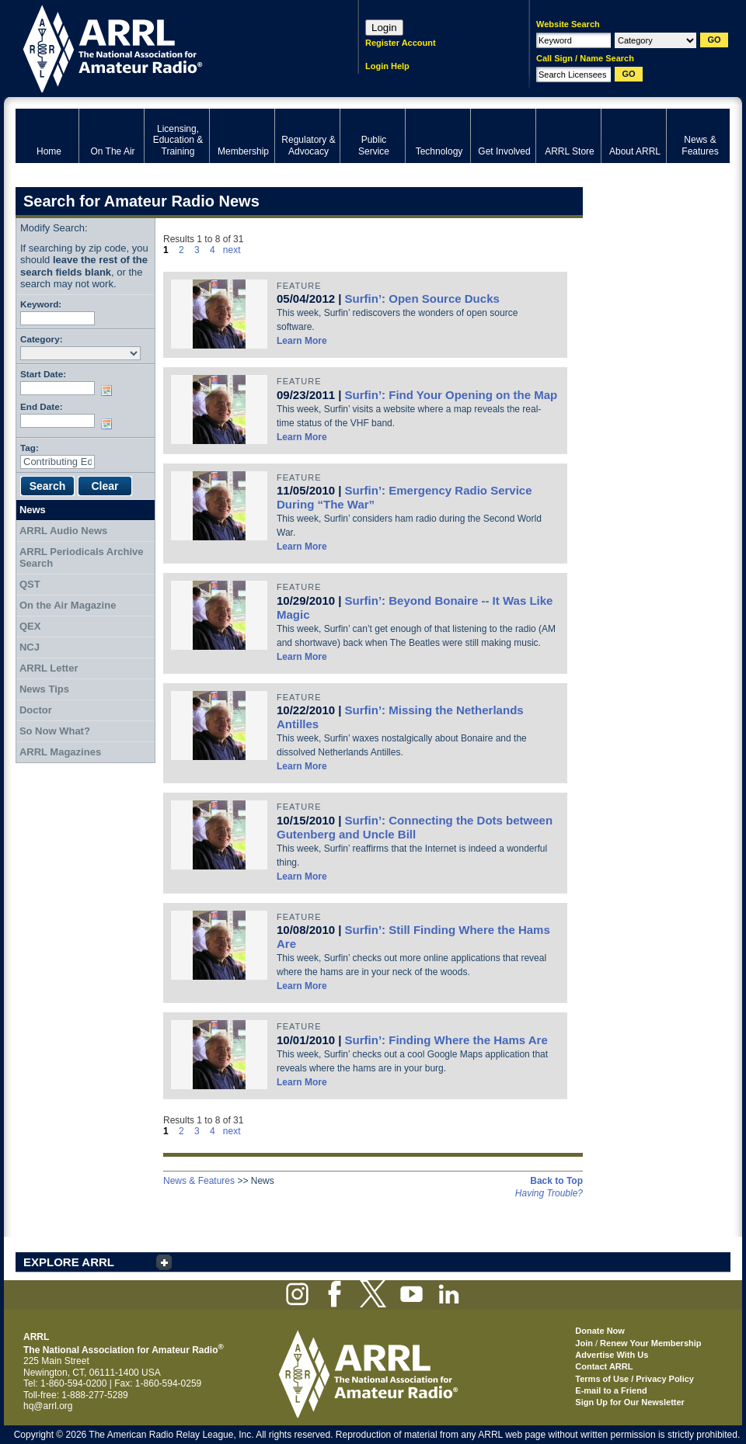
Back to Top (556, 1180)
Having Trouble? (549, 1193)
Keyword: (40, 304)
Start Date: (43, 374)
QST (29, 584)
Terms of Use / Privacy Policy (634, 1378)
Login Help (387, 66)
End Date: (41, 406)
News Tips (44, 689)
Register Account (400, 42)
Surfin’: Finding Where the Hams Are (446, 1040)
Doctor (35, 710)
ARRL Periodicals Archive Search (81, 558)
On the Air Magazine (67, 605)
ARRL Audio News (63, 530)
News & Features (199, 1180)
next (232, 250)
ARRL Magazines (60, 752)
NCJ (29, 647)
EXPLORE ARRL (68, 1262)
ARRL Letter (48, 668)
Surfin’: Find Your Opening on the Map (451, 394)
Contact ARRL (604, 1366)
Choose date (109, 390)
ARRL (167, 47)
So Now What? (54, 731)
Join (584, 1343)
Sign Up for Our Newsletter (630, 1402)
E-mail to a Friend (611, 1390)
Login (384, 27)
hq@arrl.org (48, 1406)
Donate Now (600, 1330)
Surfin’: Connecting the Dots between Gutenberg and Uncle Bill (415, 827)
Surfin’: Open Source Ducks (422, 298)
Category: (41, 339)
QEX (29, 626)
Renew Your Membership (650, 1343)
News (32, 509)
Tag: (29, 448)
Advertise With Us (611, 1354)
